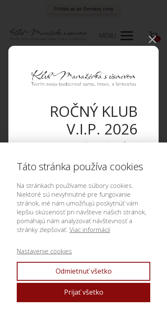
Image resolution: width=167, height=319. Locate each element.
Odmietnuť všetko (84, 271)
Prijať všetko (83, 292)
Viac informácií (89, 229)
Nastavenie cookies (44, 251)
